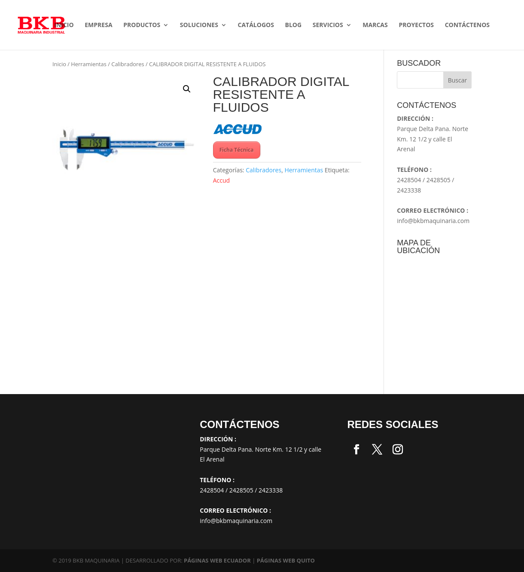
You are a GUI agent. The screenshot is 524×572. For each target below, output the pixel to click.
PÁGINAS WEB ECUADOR (217, 560)
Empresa (98, 25)
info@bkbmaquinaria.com (433, 221)
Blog (293, 25)
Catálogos (256, 25)
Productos (141, 25)
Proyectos (416, 25)
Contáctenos (467, 25)
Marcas (375, 25)
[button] (187, 89)
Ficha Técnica (236, 149)
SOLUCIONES (199, 25)
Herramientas (89, 64)
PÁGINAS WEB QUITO (286, 560)
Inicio (63, 25)
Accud (221, 180)
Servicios (328, 25)
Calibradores (127, 64)
